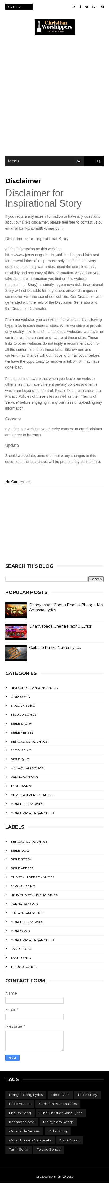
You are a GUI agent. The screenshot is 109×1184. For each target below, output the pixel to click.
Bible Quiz (20, 760)
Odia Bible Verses (27, 805)
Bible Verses (22, 733)
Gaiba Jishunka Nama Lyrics (55, 648)
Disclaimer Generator (72, 303)
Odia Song (20, 698)
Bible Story (21, 724)
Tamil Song (21, 787)
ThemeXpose (63, 1177)
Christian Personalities (32, 796)
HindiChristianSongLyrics (34, 689)
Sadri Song (21, 751)
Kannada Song (24, 778)
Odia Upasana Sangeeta (33, 814)
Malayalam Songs (27, 769)
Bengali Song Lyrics (29, 742)
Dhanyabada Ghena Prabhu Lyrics (60, 627)
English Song (23, 707)
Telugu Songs (23, 716)
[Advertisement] (54, 96)
